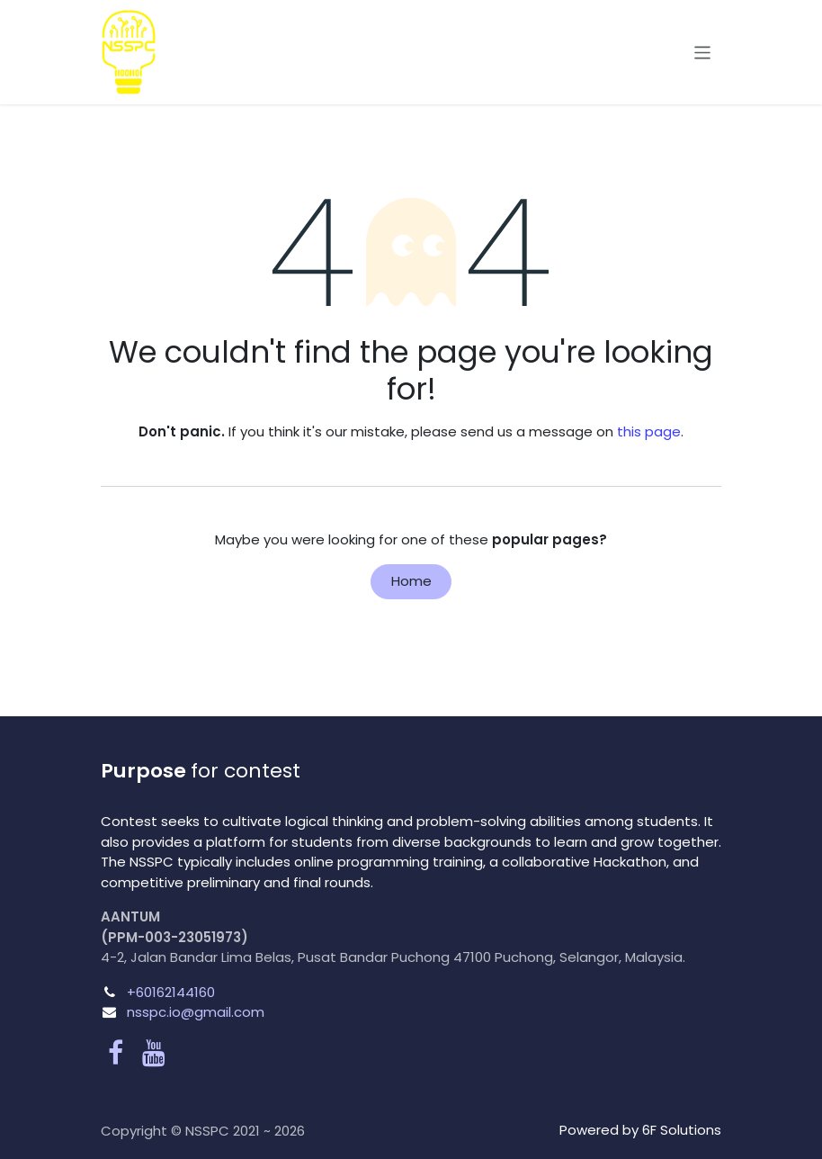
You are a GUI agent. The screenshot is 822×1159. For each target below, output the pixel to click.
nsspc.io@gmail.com (195, 1011)
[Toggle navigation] (703, 51)
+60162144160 (171, 992)
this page (649, 431)
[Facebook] (115, 1053)
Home (411, 580)
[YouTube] (154, 1053)
